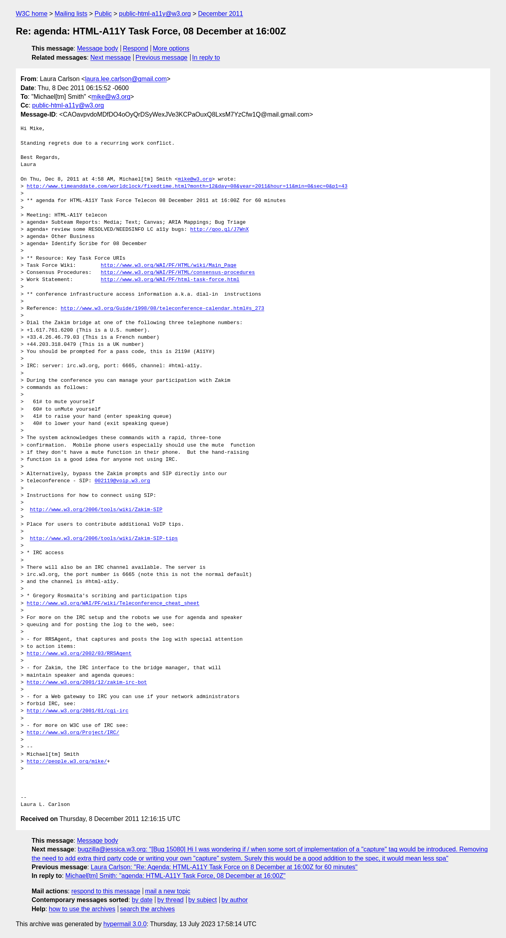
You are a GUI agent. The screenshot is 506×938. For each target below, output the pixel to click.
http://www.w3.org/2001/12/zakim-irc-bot (87, 682)
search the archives (147, 909)
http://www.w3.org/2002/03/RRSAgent (79, 653)
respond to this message (105, 891)
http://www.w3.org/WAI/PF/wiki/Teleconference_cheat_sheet (113, 603)
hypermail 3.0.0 (124, 924)
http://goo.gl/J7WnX (219, 229)
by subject (202, 899)
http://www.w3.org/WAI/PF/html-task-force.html (170, 279)
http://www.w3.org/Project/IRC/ (73, 732)
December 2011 (220, 13)
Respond (135, 48)
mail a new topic (168, 891)
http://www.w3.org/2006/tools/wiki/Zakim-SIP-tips (103, 538)
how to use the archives (82, 909)
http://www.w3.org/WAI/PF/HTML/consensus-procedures (178, 272)
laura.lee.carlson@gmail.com (126, 78)
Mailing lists (71, 13)
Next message (111, 57)
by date (142, 899)
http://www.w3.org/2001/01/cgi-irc (77, 711)
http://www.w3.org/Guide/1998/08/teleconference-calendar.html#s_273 (162, 308)
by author (234, 899)
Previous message (162, 57)
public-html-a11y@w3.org (155, 13)
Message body (97, 48)
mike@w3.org (111, 96)
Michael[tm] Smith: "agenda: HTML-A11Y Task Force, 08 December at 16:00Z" (175, 875)
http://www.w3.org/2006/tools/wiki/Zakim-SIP (96, 509)
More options (171, 48)
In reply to (206, 57)
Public (103, 13)
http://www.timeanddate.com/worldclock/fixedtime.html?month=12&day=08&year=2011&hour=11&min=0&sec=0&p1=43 (187, 186)
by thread (170, 899)
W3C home (31, 13)
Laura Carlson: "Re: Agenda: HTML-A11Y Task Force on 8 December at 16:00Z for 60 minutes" (224, 867)
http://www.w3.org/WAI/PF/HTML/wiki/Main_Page (168, 265)
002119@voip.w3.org (122, 481)
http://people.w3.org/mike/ (67, 761)
